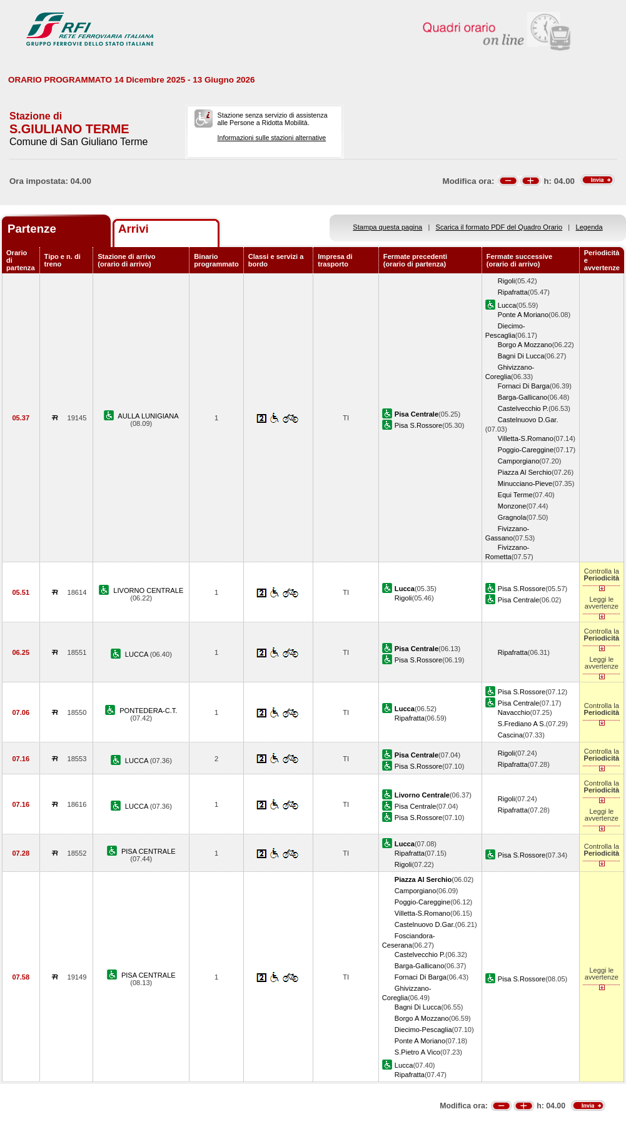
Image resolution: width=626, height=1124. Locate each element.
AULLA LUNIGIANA (148, 416)
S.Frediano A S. (522, 723)
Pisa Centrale (519, 600)
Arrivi (133, 228)
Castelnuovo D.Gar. (528, 419)
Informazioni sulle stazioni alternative (272, 137)
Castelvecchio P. (523, 408)
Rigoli (506, 281)
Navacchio (514, 712)
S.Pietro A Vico (417, 1052)
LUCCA (137, 654)
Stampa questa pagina (387, 227)
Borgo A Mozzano (525, 344)
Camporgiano (519, 461)
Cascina (510, 735)
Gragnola (512, 517)
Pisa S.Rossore (418, 425)
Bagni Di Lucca (521, 356)
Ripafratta (513, 292)
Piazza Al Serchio (525, 472)
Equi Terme (515, 495)
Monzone (512, 506)
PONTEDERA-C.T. (148, 710)
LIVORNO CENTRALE (148, 590)
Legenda (589, 227)
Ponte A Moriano (523, 314)
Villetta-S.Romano (525, 438)
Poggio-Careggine (525, 449)
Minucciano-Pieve (525, 483)
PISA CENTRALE (148, 851)
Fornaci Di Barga (524, 386)
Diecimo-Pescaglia (423, 1029)
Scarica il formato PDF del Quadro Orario (499, 227)
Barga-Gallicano (522, 397)
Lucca (507, 305)
